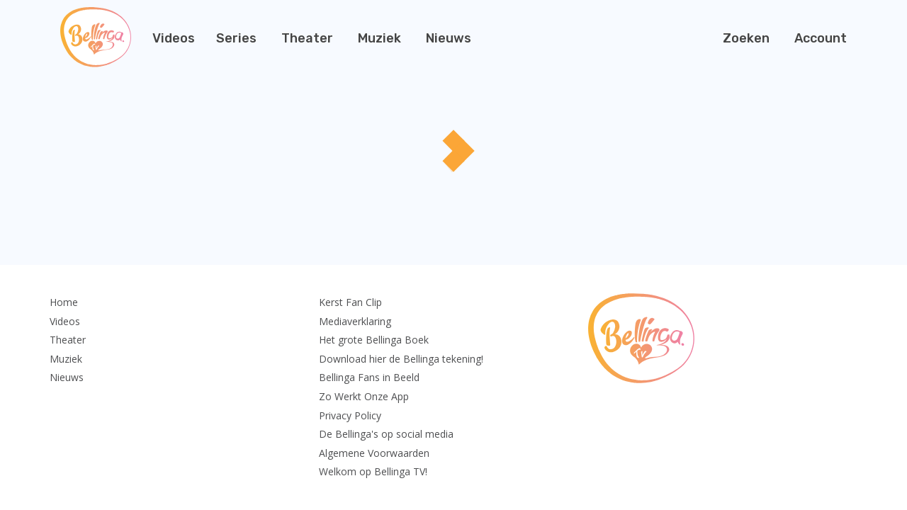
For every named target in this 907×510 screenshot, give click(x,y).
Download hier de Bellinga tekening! (401, 359)
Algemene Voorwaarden (374, 453)
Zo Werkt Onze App (364, 396)
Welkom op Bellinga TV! (373, 471)
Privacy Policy (350, 415)
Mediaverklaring (355, 321)
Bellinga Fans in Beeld (369, 377)
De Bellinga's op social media (386, 434)
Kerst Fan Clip (350, 302)
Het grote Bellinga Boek (374, 339)
